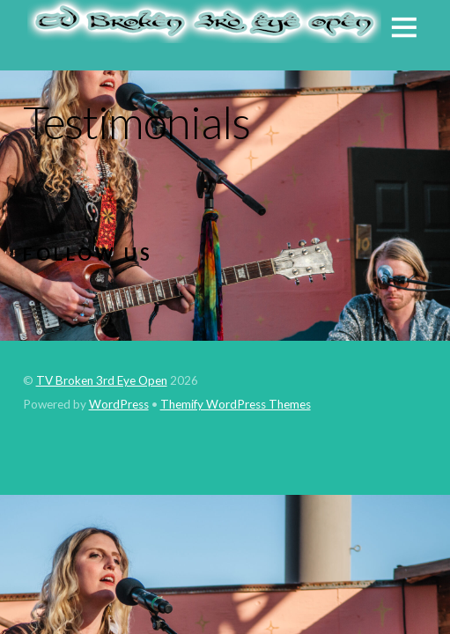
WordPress (119, 404)
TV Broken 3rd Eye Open (101, 380)
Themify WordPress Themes (235, 404)
